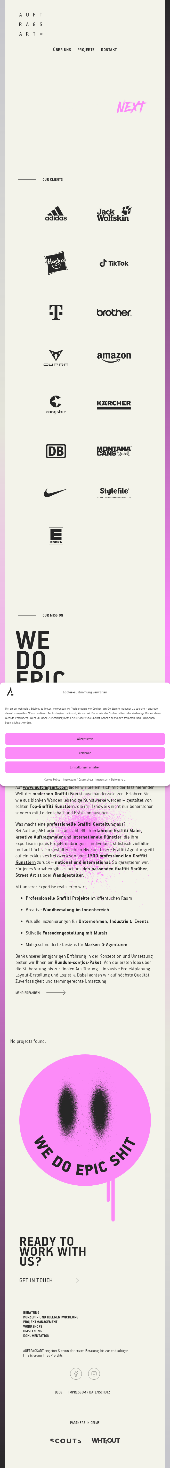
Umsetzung (32, 1331)
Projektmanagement (40, 1321)
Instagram (94, 1374)
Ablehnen (85, 753)
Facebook (76, 1374)
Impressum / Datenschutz (78, 779)
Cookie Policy (52, 779)
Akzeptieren (85, 738)
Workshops (33, 1326)
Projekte (86, 49)
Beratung (31, 1312)
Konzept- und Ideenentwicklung (51, 1317)
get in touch (36, 1280)
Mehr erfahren (27, 992)
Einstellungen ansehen (85, 767)
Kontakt (109, 49)
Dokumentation (36, 1335)
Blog (58, 1392)
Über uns (62, 49)
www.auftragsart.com (45, 787)
